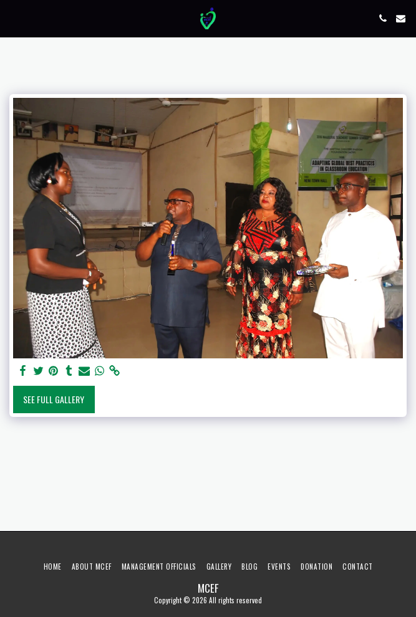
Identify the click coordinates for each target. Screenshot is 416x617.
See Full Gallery (53, 399)
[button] (13, 18)
